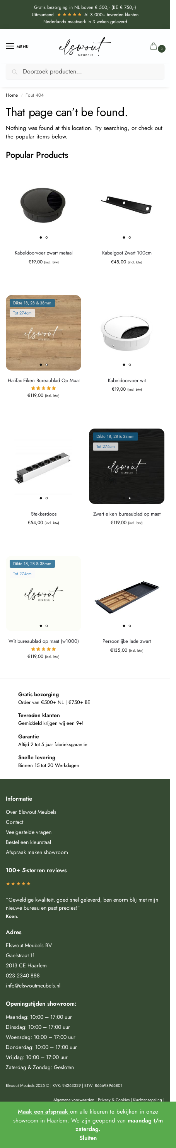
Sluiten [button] (88, 1138)
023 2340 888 (23, 975)
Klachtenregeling (147, 1100)
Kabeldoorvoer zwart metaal (44, 252)
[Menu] (17, 46)
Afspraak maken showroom (37, 852)
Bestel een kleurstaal (28, 842)
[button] (155, 46)
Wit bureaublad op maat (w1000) (44, 641)
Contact (14, 822)
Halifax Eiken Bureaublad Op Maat (44, 380)
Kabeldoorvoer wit (127, 380)
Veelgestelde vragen (28, 832)
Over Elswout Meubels (31, 812)
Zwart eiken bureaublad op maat (127, 514)
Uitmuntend (57, 14)
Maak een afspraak (44, 1111)
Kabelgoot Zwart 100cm (127, 252)
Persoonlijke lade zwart (127, 641)
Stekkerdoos (43, 514)
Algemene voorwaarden (73, 1100)
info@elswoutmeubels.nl (33, 985)
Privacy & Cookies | (115, 1100)
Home (12, 95)
